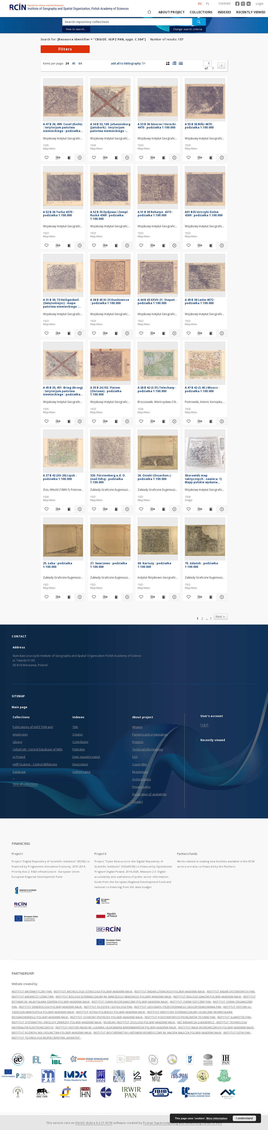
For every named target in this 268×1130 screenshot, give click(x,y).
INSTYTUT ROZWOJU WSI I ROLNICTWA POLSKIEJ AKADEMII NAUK (52, 1032)
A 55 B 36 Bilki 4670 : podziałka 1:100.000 (199, 125)
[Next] (221, 66)
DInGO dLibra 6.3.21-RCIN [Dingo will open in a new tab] (93, 1123)
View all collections (25, 784)
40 (73, 63)
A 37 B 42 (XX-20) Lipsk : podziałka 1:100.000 (60, 477)
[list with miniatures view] (174, 63)
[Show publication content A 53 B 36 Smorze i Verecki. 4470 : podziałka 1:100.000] (163, 158)
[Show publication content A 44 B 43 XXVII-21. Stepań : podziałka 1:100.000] (163, 333)
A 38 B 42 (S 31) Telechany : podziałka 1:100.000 (157, 389)
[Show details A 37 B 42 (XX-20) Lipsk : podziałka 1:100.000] (79, 509)
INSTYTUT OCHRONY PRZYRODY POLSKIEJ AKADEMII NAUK (106, 1017)
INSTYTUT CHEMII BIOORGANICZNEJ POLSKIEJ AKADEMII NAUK (130, 1001)
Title (75, 727)
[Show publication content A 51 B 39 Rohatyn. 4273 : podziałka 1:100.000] (163, 245)
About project (171, 12)
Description (80, 764)
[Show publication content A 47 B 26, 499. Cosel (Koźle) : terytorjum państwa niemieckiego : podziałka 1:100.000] (68, 158)
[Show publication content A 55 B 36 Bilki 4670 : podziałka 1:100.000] (210, 158)
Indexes (224, 12)
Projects (137, 742)
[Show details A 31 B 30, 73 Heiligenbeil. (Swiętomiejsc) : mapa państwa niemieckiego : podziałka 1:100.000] (79, 333)
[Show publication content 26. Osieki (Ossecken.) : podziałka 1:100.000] (163, 509)
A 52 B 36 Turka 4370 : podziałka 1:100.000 (58, 213)
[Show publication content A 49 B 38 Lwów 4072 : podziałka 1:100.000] (210, 333)
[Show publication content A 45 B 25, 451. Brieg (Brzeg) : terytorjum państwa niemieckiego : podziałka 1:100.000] (68, 421)
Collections (201, 12)
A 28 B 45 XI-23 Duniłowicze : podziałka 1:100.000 (109, 301)
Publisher (78, 749)
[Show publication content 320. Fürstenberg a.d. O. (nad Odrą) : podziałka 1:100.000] (116, 509)
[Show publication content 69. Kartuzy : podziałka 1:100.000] (163, 597)
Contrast (224, 3)
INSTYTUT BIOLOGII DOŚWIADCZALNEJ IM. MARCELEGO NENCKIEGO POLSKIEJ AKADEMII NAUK (114, 996)
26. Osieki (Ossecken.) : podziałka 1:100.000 (155, 477)
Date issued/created (86, 757)
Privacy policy (141, 787)
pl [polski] (207, 3)
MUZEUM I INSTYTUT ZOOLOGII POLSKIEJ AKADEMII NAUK (140, 1022)
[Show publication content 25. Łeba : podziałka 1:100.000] (68, 597)
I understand (244, 1118)
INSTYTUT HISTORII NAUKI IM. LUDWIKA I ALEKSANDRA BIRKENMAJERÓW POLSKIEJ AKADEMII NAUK (116, 1027)
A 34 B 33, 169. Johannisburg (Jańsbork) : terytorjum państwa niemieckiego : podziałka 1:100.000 (110, 127)
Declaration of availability (149, 794)
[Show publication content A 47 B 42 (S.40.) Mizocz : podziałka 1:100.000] (210, 421)
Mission (137, 727)
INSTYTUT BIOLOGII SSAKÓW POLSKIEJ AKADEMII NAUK (207, 996)
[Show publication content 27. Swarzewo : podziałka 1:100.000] (116, 597)
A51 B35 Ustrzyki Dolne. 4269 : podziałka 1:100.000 (203, 213)
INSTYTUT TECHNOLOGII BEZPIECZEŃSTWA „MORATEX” (46, 1037)
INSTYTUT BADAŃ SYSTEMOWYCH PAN (231, 991)
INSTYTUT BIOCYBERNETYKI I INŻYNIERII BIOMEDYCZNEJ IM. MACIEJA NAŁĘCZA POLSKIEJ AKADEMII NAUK (157, 1032)
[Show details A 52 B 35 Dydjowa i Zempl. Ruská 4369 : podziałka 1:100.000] (126, 245)
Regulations (140, 772)
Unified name (81, 772)
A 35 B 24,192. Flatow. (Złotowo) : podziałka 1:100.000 (105, 391)
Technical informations (147, 749)
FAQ (135, 757)
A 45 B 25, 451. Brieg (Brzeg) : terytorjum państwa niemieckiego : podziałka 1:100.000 (63, 391)
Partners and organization (150, 734)
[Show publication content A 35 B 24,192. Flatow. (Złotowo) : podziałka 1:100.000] (116, 421)
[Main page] (149, 12)
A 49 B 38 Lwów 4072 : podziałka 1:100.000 (200, 301)
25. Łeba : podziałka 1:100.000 (57, 565)
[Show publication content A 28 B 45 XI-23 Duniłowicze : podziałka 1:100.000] (116, 333)
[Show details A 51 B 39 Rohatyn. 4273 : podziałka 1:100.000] (173, 245)
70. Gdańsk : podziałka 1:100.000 (201, 565)
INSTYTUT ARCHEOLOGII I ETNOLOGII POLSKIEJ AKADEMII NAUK (93, 991)
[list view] (181, 63)
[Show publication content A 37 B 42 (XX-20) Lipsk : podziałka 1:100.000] (68, 509)
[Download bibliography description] (57, 158)
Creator (77, 734)
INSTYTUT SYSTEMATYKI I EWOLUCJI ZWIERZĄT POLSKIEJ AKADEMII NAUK (57, 1022)
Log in (204, 725)
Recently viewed (250, 12)
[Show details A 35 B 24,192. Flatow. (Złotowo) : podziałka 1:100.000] (126, 421)
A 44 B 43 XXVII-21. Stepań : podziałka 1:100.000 (157, 301)
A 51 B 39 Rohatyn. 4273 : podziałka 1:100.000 (155, 213)
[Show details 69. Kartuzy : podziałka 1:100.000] (173, 597)
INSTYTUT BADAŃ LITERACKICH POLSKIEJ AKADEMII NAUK (169, 991)
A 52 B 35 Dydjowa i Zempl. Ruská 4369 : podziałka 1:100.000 (109, 215)
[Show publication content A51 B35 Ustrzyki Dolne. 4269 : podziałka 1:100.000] (210, 245)
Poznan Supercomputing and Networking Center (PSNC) (182, 1123)
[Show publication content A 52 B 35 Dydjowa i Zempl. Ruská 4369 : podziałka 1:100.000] (116, 245)
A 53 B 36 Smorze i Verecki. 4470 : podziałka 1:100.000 (157, 125)
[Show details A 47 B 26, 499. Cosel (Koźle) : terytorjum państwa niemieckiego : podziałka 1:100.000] (79, 158)
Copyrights (139, 764)
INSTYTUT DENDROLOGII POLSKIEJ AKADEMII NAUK (50, 1007)
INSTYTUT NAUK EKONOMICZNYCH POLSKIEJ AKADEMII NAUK (216, 1027)
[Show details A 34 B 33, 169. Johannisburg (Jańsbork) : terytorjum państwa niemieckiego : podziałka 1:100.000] (126, 158)
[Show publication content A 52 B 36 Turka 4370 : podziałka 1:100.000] (68, 245)
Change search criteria (187, 29)
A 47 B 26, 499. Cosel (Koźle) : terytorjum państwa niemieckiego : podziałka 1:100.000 (62, 127)
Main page (19, 707)
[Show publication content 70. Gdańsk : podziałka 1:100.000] (210, 597)
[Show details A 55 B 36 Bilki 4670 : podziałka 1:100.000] (221, 158)
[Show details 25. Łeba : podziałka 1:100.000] (79, 597)
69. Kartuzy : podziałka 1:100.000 (154, 565)
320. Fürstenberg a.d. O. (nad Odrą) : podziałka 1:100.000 (108, 478)
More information (216, 1118)
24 (67, 63)
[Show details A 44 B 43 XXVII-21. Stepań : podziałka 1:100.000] (173, 333)
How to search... (76, 29)
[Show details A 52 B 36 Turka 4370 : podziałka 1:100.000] (79, 245)
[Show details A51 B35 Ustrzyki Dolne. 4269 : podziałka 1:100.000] (221, 245)
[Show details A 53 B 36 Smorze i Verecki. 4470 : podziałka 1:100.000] (173, 158)
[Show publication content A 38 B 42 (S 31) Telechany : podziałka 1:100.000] (163, 421)
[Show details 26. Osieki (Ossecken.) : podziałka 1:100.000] (173, 509)
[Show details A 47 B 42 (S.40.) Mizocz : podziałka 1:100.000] (221, 421)
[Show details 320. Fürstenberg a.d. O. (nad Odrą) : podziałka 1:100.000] (126, 509)
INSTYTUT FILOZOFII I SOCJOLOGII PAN (108, 1007)
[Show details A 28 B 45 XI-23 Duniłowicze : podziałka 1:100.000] (126, 333)
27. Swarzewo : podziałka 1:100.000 (108, 565)
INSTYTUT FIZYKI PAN (237, 1032)
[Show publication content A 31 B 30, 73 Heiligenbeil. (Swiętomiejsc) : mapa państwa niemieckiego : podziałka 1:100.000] (68, 333)
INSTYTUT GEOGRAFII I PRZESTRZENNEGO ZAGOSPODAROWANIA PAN (178, 1007)
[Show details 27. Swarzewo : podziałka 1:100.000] (126, 597)
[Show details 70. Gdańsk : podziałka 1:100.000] (221, 597)
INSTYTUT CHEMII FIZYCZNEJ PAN (190, 1001)
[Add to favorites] (46, 158)
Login (259, 3)
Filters (65, 49)
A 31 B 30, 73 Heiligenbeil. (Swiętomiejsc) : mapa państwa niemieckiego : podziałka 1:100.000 (61, 303)
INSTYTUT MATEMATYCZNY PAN (32, 991)
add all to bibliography (128, 63)
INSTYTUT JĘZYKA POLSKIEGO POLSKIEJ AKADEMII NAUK (111, 1012)
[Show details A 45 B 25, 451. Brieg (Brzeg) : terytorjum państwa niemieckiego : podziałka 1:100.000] (79, 421)
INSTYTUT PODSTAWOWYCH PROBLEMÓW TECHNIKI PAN (180, 1017)
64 (80, 63)
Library (17, 742)
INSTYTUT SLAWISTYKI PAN (234, 1017)
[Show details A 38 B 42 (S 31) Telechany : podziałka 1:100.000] (173, 421)
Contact (137, 802)
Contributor (80, 742)
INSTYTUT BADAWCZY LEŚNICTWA (33, 996)
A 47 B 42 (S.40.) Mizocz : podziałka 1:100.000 (202, 389)
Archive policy (141, 779)
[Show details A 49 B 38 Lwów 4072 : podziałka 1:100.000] (221, 333)
